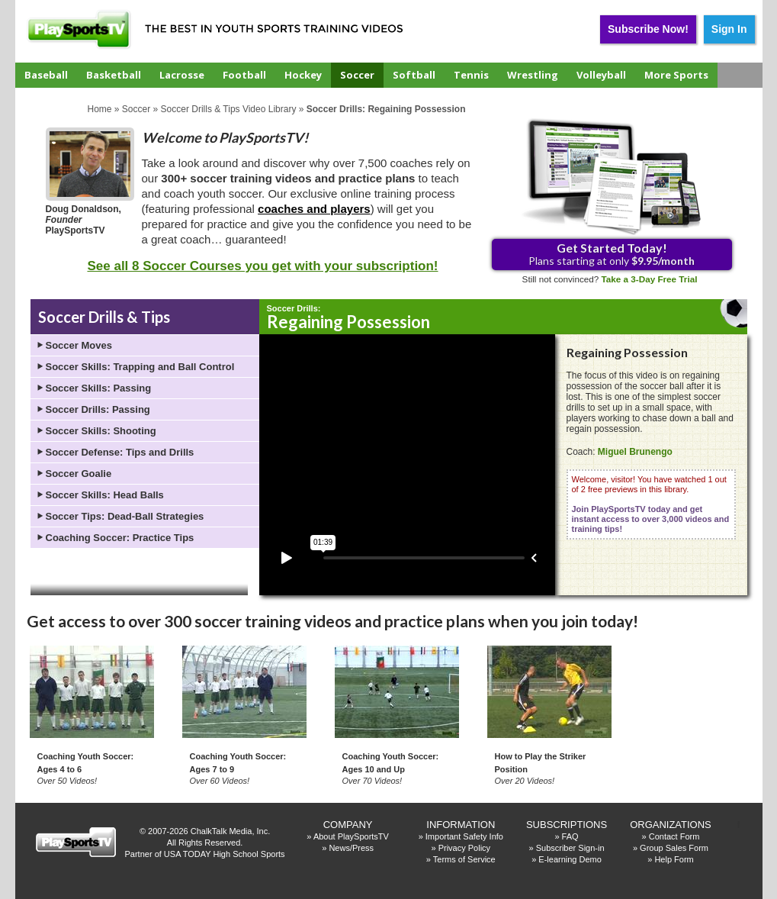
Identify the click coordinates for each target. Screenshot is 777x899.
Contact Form (674, 836)
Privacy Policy (464, 847)
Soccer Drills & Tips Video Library (229, 109)
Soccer (357, 75)
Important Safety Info (464, 836)
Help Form (673, 859)
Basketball (113, 75)
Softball (414, 75)
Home (100, 109)
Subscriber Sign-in (570, 847)
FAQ (570, 836)
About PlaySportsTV (351, 836)
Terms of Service (464, 859)
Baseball (46, 75)
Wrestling (532, 75)
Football (244, 75)
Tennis (471, 75)
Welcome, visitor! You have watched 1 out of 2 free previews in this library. (651, 504)
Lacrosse (181, 75)
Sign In (729, 29)
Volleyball (601, 75)
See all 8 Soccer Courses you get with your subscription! (262, 266)
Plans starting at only (611, 253)
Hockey (303, 75)
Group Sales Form (674, 847)
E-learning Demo (570, 859)
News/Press (351, 847)
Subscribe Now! (648, 29)
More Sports (676, 75)
